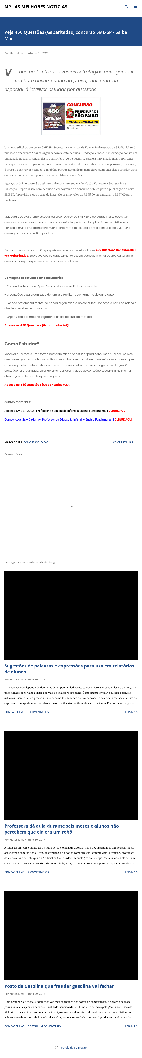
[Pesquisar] (126, 6)
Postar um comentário (44, 1026)
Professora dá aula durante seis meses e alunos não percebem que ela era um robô (61, 829)
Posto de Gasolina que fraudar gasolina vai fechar (59, 986)
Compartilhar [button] (123, 442)
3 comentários (38, 712)
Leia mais (131, 712)
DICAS (44, 442)
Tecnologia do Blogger (71, 1047)
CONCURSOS (31, 442)
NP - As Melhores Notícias (35, 7)
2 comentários (38, 872)
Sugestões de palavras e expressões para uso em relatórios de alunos (69, 669)
